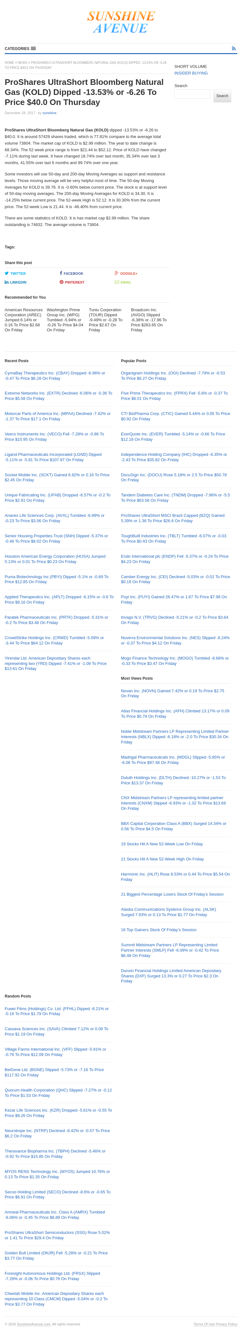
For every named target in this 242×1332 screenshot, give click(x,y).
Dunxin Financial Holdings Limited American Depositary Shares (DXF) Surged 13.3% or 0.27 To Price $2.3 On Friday (171, 976)
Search (180, 85)
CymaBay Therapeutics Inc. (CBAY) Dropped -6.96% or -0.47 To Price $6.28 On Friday (55, 376)
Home (9, 62)
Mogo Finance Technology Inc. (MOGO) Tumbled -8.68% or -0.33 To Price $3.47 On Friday (175, 661)
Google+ (126, 273)
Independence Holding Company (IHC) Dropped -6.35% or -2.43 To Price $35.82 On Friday (174, 457)
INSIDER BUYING (191, 73)
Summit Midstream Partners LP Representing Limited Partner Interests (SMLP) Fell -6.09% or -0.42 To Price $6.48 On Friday (170, 950)
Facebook (71, 273)
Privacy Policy (226, 1324)
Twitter (15, 273)
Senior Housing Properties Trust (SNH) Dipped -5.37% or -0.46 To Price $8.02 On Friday (56, 538)
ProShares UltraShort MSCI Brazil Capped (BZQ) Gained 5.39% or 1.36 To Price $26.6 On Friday (172, 518)
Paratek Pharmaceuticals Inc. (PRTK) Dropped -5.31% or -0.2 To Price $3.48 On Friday (56, 620)
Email (123, 282)
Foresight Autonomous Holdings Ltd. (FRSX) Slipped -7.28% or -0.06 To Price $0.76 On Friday (52, 1276)
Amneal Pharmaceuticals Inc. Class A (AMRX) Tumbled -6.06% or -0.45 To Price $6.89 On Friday (55, 1215)
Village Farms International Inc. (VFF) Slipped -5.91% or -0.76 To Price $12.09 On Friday (55, 1052)
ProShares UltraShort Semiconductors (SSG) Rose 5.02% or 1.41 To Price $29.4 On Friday (57, 1235)
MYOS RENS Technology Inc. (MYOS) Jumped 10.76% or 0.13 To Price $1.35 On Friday (57, 1174)
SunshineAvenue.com (34, 1324)
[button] (20, 48)
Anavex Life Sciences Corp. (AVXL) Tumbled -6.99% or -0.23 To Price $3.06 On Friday (55, 518)
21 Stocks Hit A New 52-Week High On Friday (162, 859)
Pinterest (72, 282)
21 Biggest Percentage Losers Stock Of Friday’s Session (172, 894)
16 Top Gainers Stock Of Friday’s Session (158, 929)
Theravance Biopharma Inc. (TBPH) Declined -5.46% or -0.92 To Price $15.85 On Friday (55, 1154)
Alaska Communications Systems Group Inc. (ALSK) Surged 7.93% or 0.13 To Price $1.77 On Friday (168, 912)
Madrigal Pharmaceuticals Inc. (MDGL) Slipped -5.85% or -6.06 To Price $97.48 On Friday (173, 760)
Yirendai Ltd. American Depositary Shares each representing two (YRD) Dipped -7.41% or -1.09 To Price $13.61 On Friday (56, 663)
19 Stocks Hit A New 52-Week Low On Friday (162, 844)
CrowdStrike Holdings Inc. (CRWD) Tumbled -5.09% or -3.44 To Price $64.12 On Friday (54, 640)
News (22, 62)
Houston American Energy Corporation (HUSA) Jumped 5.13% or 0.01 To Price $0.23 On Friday (55, 559)
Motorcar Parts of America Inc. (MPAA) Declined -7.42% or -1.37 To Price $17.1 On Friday (58, 416)
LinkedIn (15, 282)
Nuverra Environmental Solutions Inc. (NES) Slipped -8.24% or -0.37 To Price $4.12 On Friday (175, 640)
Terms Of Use (204, 1324)
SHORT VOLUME (190, 66)
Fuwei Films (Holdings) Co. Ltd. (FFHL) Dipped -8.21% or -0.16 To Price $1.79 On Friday (57, 1011)
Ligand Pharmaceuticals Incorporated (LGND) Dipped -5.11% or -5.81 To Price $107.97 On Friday (53, 457)
